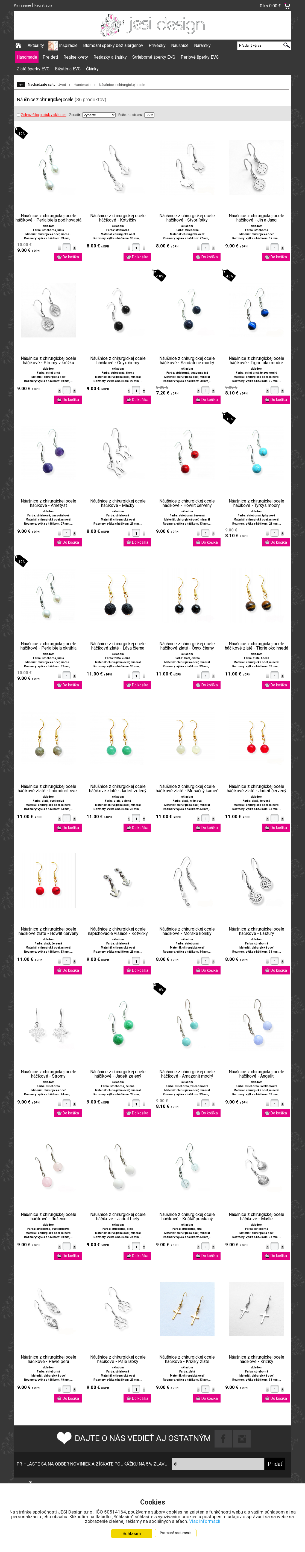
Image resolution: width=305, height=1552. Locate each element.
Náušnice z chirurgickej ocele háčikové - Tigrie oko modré (256, 360)
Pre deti (50, 57)
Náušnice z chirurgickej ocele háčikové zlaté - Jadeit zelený (117, 788)
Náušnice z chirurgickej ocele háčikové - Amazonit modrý (187, 1074)
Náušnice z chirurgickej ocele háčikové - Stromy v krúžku (48, 360)
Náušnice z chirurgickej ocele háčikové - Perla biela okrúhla (48, 646)
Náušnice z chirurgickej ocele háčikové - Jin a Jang (256, 218)
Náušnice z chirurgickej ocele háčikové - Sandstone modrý (187, 360)
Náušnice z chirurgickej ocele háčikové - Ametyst (48, 503)
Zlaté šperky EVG (33, 68)
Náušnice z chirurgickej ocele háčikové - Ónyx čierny (118, 360)
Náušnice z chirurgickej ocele (122, 85)
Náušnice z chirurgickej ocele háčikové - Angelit (256, 1074)
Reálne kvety (75, 57)
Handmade (27, 57)
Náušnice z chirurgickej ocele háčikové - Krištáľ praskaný (187, 1216)
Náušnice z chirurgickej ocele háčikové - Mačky (118, 503)
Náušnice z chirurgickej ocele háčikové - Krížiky (256, 1359)
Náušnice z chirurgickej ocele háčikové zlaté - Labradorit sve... (48, 788)
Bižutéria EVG (68, 68)
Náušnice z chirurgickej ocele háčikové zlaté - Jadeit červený (256, 788)
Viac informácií (204, 1521)
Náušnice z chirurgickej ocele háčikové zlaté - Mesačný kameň (187, 788)
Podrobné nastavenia (176, 1533)
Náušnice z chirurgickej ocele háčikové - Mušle (256, 1216)
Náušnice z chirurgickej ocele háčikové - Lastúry (256, 931)
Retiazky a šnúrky (110, 57)
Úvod (62, 85)
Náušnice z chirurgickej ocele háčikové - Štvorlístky (187, 218)
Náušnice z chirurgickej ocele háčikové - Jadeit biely (118, 1216)
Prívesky (157, 45)
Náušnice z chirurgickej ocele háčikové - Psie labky (118, 1359)
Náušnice (180, 45)
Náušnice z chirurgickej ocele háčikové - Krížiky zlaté (187, 1359)
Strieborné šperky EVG (153, 57)
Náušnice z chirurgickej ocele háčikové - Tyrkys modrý (256, 503)
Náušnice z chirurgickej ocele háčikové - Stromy (48, 1074)
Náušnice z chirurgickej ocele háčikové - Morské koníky (187, 931)
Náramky (202, 45)
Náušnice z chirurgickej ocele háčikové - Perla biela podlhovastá (48, 218)
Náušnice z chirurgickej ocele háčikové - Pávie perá (48, 1359)
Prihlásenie (22, 5)
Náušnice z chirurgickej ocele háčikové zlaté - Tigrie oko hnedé (256, 646)
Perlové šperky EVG (200, 57)
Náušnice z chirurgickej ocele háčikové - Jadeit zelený (118, 1074)
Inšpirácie (68, 45)
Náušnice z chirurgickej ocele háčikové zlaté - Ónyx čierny (187, 646)
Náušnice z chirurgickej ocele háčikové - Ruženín (48, 1216)
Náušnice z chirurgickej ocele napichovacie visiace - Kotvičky (118, 931)
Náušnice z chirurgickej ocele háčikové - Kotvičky (118, 218)
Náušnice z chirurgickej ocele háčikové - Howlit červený (187, 503)
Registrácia (43, 5)
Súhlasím (131, 1533)
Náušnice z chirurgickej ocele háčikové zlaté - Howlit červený (48, 931)
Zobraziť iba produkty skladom (41, 115)
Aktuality (36, 45)
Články (92, 68)
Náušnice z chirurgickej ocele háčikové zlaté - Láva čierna (118, 646)
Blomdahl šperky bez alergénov (113, 45)
